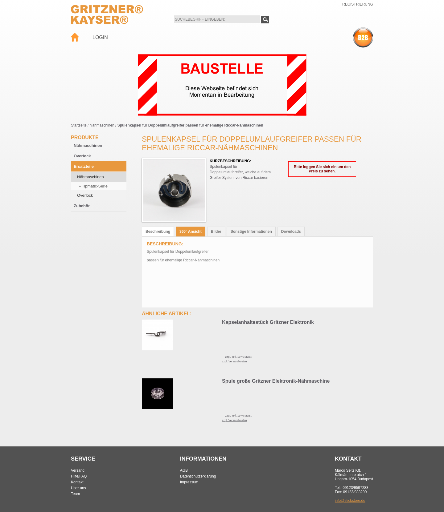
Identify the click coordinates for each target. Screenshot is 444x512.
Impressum (189, 482)
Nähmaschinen (102, 125)
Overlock (82, 156)
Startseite (79, 125)
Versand (77, 470)
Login (100, 37)
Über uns (78, 488)
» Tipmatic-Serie (93, 186)
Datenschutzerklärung (198, 476)
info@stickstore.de (350, 500)
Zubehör (82, 206)
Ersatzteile (84, 166)
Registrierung (357, 4)
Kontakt (77, 482)
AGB (184, 470)
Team (75, 494)
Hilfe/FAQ (79, 476)
